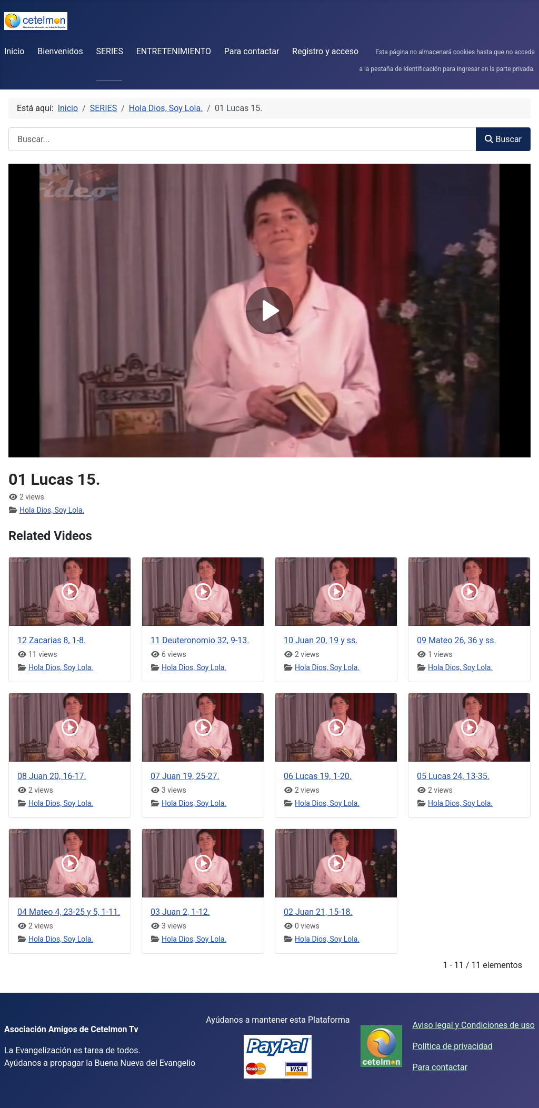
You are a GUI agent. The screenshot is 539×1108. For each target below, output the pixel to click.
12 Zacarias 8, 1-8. (51, 640)
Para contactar (252, 51)
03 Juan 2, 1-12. (180, 912)
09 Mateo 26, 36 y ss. (456, 640)
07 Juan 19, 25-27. (185, 776)
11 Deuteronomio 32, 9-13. (200, 640)
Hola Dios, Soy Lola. (51, 510)
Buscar (503, 139)
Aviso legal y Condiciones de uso (474, 1025)
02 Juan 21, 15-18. (318, 912)
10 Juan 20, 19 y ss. (320, 640)
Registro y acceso (325, 51)
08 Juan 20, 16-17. (51, 776)
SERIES (109, 51)
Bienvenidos (60, 51)
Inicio (14, 51)
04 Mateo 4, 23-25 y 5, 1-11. (68, 912)
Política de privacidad (453, 1046)
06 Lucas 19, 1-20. (318, 776)
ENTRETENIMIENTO (173, 51)
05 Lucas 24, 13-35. (453, 776)
